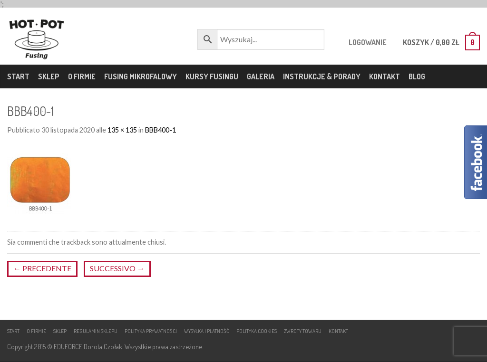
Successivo (117, 268)
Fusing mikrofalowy (140, 76)
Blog (417, 76)
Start (18, 76)
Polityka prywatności (151, 330)
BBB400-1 (160, 130)
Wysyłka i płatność (206, 330)
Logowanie (365, 42)
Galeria (260, 76)
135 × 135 (122, 130)
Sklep (48, 76)
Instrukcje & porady (321, 76)
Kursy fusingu (211, 76)
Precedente (42, 268)
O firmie (82, 76)
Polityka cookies (256, 330)
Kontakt (384, 76)
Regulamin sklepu (95, 330)
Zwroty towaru (302, 330)
